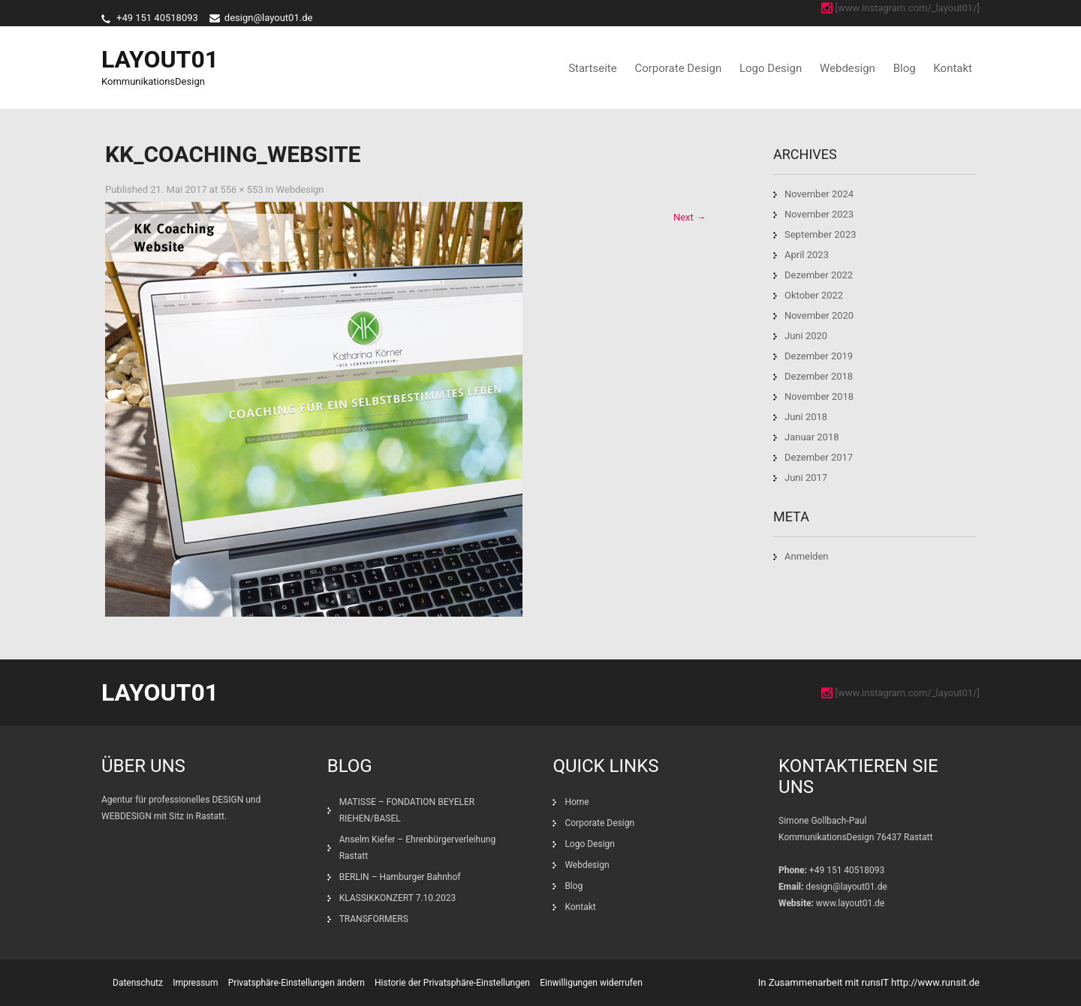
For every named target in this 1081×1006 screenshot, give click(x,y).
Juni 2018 (805, 416)
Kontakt (952, 68)
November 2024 (819, 194)
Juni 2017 (805, 477)
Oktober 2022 (813, 295)
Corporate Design (677, 68)
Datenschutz (138, 982)
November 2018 (819, 396)
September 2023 (820, 234)
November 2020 (819, 315)
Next (689, 217)
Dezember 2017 (818, 457)
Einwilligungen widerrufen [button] (591, 982)
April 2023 (806, 254)
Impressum (195, 982)
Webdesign (847, 68)
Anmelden (806, 556)
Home (577, 802)
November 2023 (819, 214)
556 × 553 (241, 189)
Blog (904, 68)
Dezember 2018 (818, 376)
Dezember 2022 (818, 275)
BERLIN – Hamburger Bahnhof (400, 877)
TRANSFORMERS (375, 919)
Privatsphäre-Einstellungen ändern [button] (296, 982)
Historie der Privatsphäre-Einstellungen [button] (452, 982)
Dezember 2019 (818, 356)
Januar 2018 (811, 437)
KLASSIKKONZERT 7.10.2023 (397, 898)
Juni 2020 (805, 335)
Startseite (592, 68)
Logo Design (770, 68)
